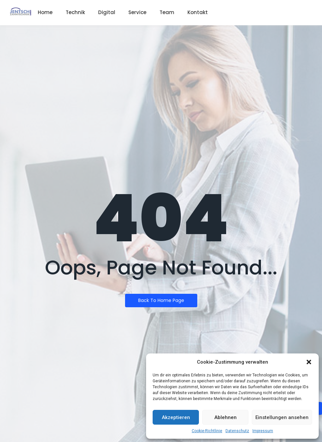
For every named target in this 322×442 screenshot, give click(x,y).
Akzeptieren (176, 417)
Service (137, 12)
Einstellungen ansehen (282, 417)
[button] (309, 362)
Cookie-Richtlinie (207, 431)
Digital (106, 12)
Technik (75, 12)
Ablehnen (225, 417)
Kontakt (197, 12)
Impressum (262, 431)
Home (45, 12)
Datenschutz (237, 431)
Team (167, 12)
